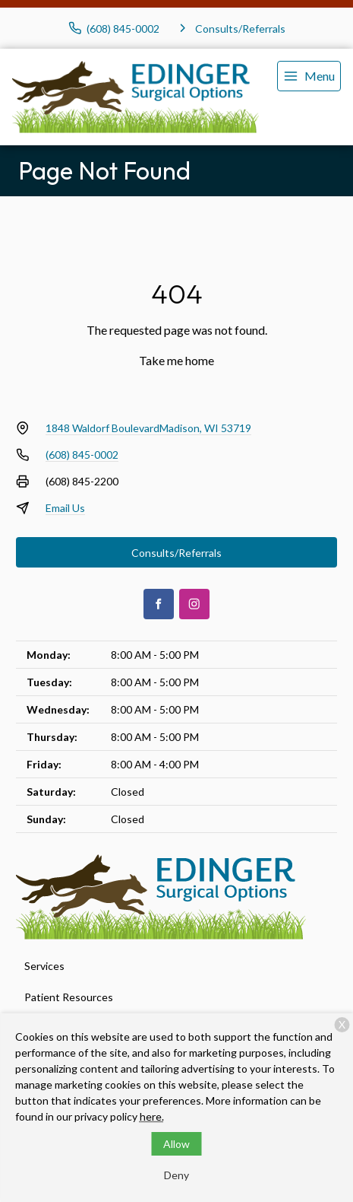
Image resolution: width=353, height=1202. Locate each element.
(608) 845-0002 (82, 454)
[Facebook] (158, 604)
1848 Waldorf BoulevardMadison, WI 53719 (148, 427)
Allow (176, 1143)
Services (44, 965)
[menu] (309, 76)
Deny (176, 1175)
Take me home (176, 360)
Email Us (65, 507)
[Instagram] (194, 604)
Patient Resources (68, 997)
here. (152, 1116)
